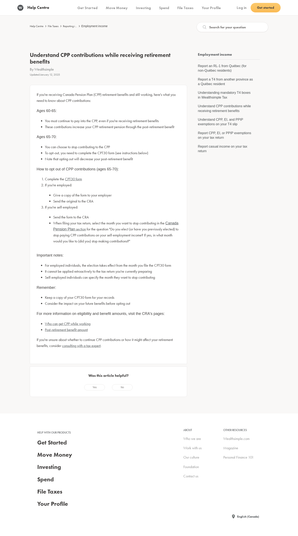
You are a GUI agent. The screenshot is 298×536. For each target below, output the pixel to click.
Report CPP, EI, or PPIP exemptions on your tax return (224, 135)
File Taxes (53, 26)
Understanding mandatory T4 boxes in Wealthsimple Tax (224, 95)
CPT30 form (73, 179)
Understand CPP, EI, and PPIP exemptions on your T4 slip (220, 122)
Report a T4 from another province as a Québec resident (225, 82)
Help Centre (36, 26)
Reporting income (73, 26)
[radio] (94, 387)
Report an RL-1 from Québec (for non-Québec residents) (222, 68)
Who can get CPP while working (67, 323)
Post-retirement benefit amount (66, 329)
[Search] (232, 27)
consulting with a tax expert (81, 345)
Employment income (94, 26)
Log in (241, 7)
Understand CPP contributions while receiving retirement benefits (224, 108)
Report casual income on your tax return (222, 149)
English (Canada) (248, 516)
